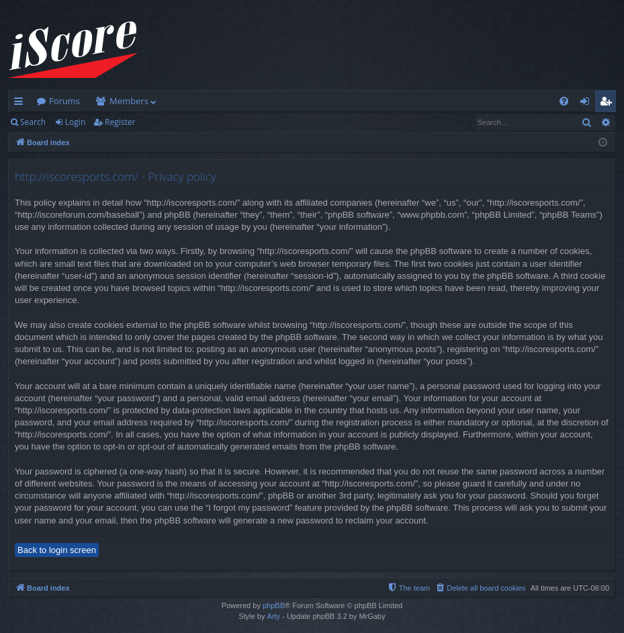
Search (33, 122)
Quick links (21, 103)
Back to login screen (56, 550)
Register (120, 122)
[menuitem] (563, 101)
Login (75, 122)
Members (128, 101)
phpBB (274, 605)
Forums (64, 101)
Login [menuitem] (587, 103)
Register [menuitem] (608, 103)
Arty (274, 616)
